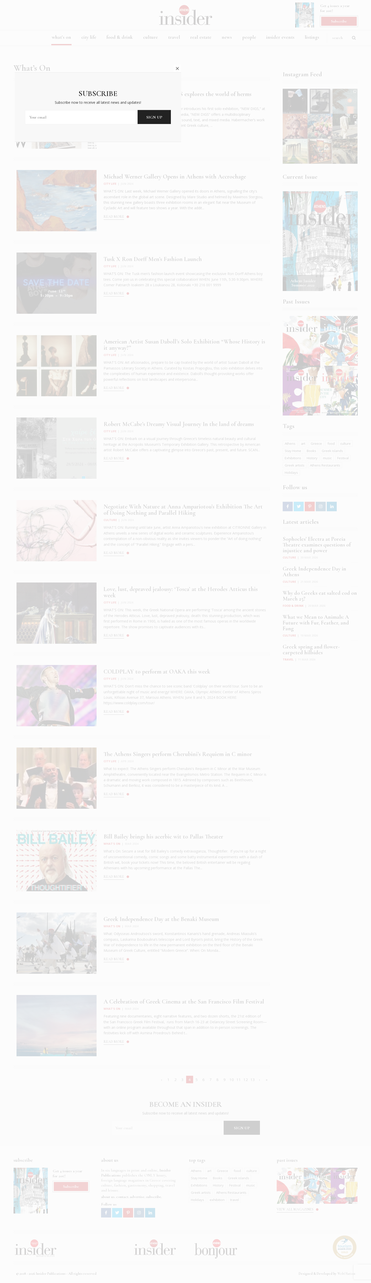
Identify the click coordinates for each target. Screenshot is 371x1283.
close (265, 604)
